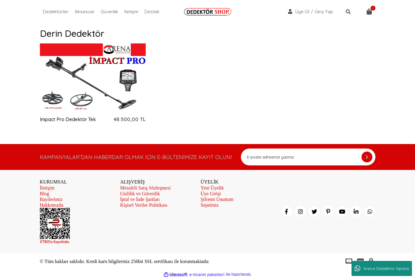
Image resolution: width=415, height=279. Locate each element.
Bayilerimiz (51, 199)
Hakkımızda (51, 205)
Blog (44, 193)
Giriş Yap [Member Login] (324, 11)
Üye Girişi (210, 193)
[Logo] (207, 12)
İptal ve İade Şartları (140, 199)
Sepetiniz (209, 205)
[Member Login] (290, 11)
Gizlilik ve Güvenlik (140, 193)
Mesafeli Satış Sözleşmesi (145, 187)
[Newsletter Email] (308, 157)
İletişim (131, 11)
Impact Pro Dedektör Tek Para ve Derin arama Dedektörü (68, 119)
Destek (152, 11)
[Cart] (369, 12)
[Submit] (367, 157)
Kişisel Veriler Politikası (143, 205)
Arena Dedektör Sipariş (382, 268)
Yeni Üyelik (212, 187)
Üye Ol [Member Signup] (302, 11)
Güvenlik (109, 11)
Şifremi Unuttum (216, 199)
